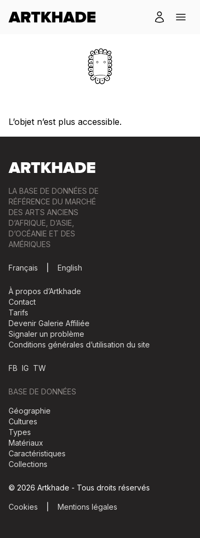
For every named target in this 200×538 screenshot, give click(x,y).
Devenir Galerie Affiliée (49, 323)
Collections (28, 464)
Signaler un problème (46, 333)
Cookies (23, 506)
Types (20, 432)
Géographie (30, 410)
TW (39, 368)
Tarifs (18, 312)
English (70, 267)
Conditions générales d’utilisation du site (79, 344)
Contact (22, 301)
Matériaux (26, 442)
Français (23, 267)
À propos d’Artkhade (45, 291)
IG (25, 368)
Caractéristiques (37, 453)
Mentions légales (87, 506)
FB (13, 368)
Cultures (23, 421)
